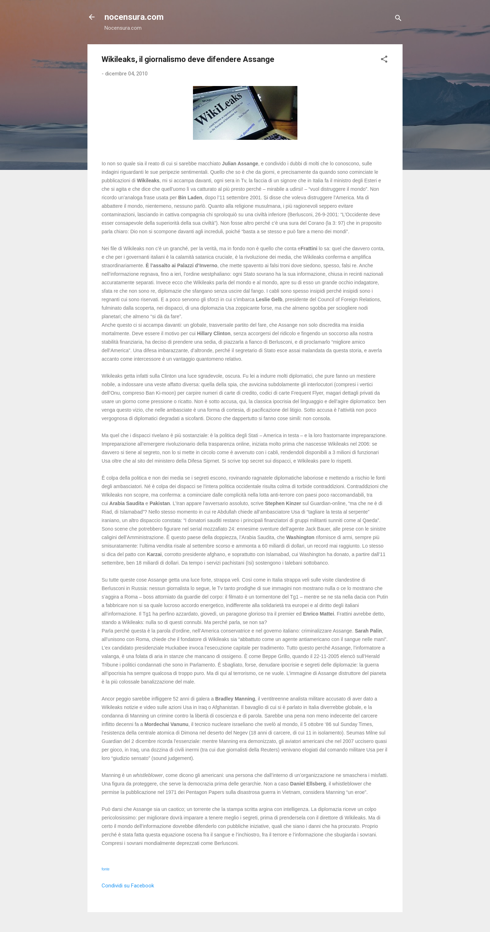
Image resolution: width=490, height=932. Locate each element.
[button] (384, 60)
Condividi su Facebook (128, 885)
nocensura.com (134, 17)
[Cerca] (398, 19)
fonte (105, 869)
